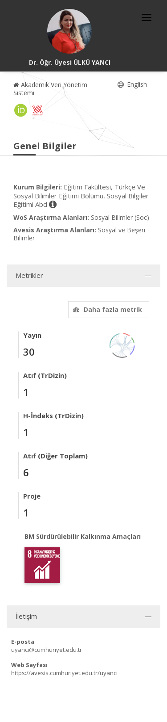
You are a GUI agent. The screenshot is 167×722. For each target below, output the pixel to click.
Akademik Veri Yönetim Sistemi (50, 88)
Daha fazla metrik (106, 309)
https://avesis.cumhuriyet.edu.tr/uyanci (64, 673)
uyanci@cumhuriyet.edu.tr (46, 650)
